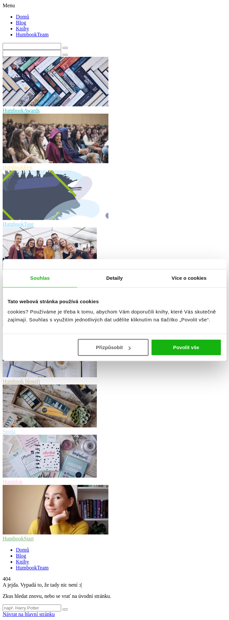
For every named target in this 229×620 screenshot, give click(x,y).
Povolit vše (186, 347)
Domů (22, 16)
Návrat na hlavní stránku (29, 614)
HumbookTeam (32, 34)
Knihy (22, 28)
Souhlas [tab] (40, 278)
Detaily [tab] (114, 278)
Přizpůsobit (113, 347)
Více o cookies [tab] (189, 278)
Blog (21, 22)
